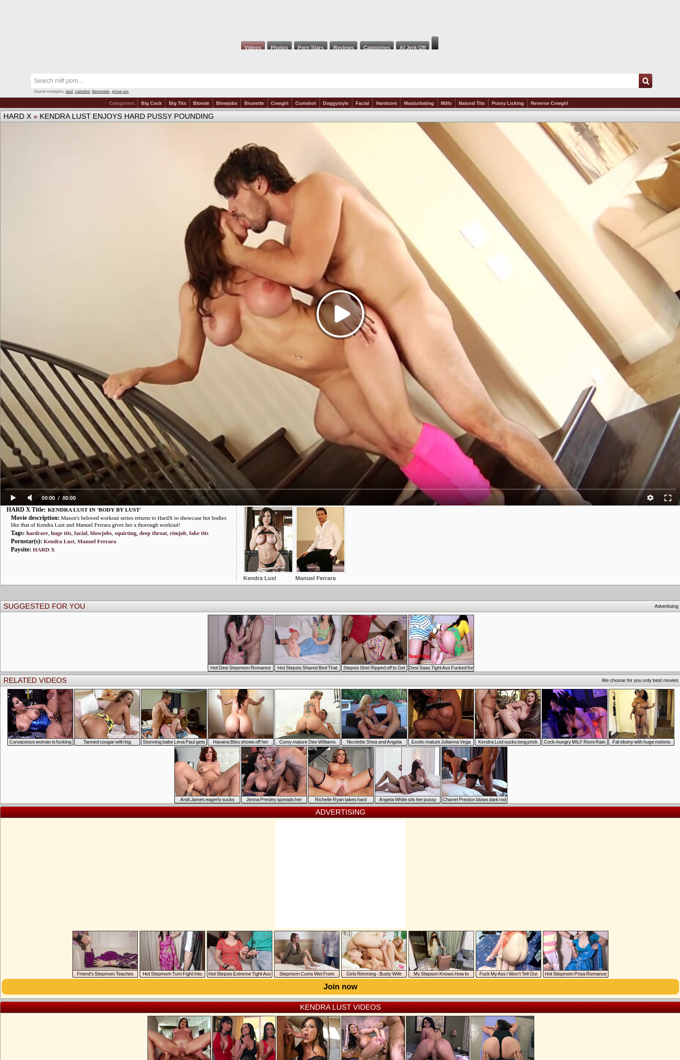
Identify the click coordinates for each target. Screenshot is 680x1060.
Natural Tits (472, 103)
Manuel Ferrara (96, 541)
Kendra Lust (59, 541)
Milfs (446, 103)
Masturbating (419, 103)
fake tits (198, 533)
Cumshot (305, 103)
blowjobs (101, 533)
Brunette (254, 103)
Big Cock (151, 103)
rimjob (178, 533)
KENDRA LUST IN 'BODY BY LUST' (94, 509)
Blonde (201, 103)
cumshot (82, 91)
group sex (120, 91)
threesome (101, 91)
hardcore (37, 533)
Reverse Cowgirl (549, 103)
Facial (362, 103)
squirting (125, 533)
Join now (340, 986)
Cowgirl (279, 103)
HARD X (17, 116)
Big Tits (177, 103)
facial (80, 533)
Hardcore (386, 103)
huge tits (61, 533)
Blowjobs (227, 103)
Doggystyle (336, 103)
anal (69, 91)
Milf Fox (340, 18)
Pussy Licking (508, 103)
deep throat (153, 533)
